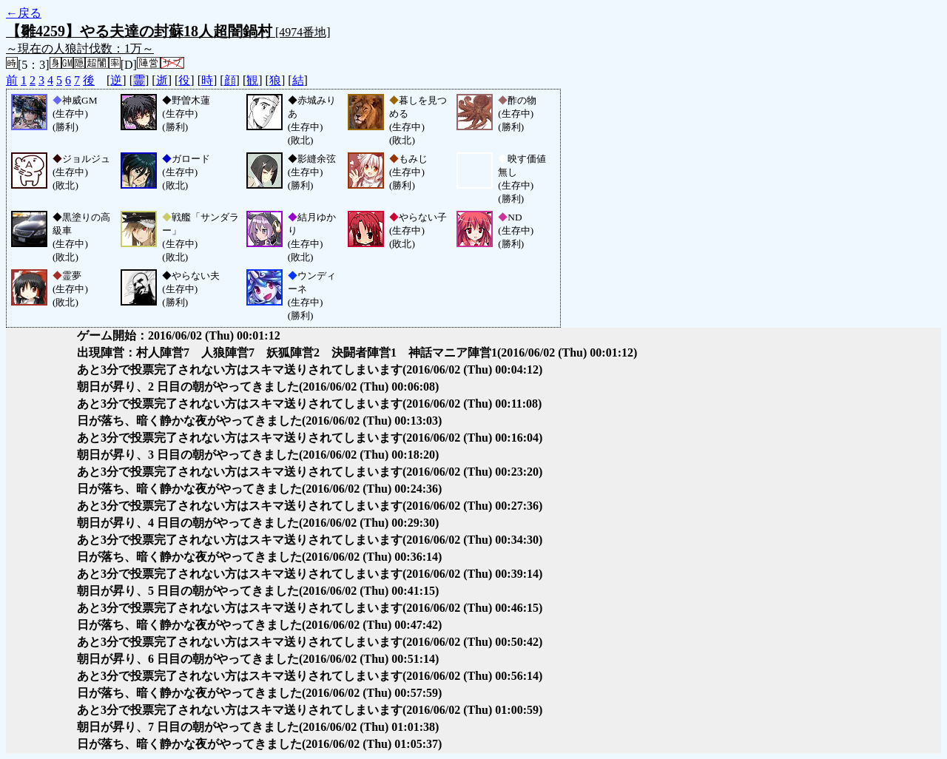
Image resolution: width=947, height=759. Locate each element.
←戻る (23, 13)
